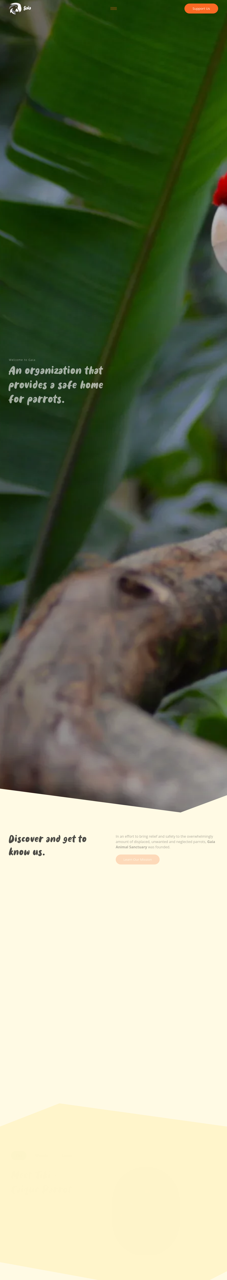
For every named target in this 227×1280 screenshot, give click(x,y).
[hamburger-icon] (114, 9)
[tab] (18, 1157)
